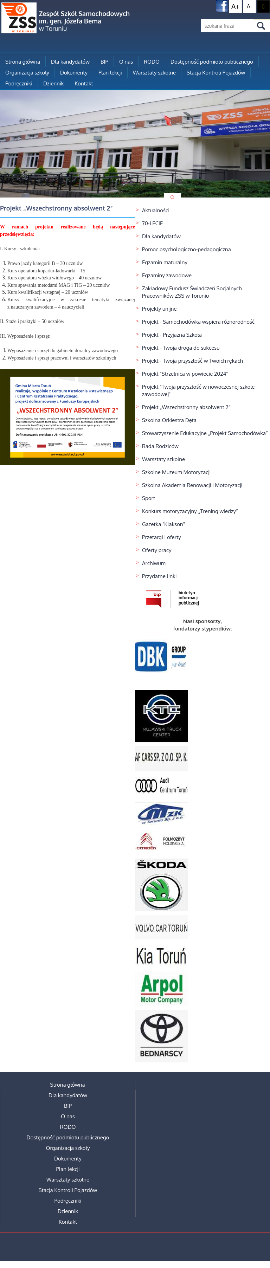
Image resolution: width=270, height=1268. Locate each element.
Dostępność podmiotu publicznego (212, 61)
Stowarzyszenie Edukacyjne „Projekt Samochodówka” (205, 433)
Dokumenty (74, 72)
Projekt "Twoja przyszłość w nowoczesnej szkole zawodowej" (198, 390)
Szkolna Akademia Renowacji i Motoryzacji (192, 485)
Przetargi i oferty (161, 537)
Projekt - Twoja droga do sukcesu (180, 347)
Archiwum (154, 563)
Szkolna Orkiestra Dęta (169, 420)
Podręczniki (18, 83)
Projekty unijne (159, 308)
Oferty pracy (157, 550)
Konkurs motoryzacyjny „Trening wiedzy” (190, 511)
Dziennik (53, 83)
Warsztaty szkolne (154, 72)
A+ (235, 6)
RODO (152, 61)
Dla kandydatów (70, 61)
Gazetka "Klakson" (163, 524)
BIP (104, 61)
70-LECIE (152, 223)
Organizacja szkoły (27, 72)
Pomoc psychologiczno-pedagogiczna (186, 249)
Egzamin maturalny (164, 262)
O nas (126, 61)
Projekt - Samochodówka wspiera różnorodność (198, 321)
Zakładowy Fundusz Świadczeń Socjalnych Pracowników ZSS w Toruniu (192, 292)
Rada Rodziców (160, 446)
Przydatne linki (159, 576)
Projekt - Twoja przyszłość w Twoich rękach (192, 360)
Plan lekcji (110, 72)
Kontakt (84, 83)
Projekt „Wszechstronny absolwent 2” (186, 407)
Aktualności (155, 210)
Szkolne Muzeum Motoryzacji (176, 472)
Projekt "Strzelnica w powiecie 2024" (185, 373)
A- (249, 6)
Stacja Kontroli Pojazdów (216, 72)
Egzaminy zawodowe (167, 275)
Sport (148, 498)
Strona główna (22, 61)
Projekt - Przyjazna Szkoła (172, 334)
